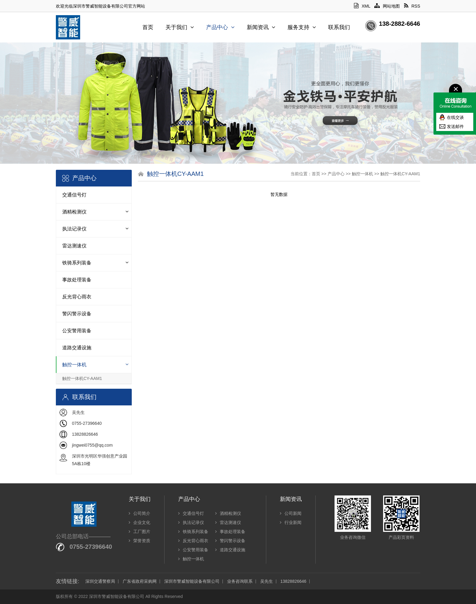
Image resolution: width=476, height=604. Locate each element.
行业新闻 (290, 522)
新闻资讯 (261, 27)
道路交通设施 (76, 347)
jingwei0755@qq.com (92, 445)
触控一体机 (74, 364)
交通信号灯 (74, 194)
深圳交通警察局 (100, 581)
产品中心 (220, 27)
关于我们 (179, 27)
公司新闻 (290, 513)
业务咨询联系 (240, 581)
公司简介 (139, 513)
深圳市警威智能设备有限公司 (191, 581)
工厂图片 (139, 531)
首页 (147, 27)
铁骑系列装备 (76, 262)
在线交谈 (455, 117)
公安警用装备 (76, 330)
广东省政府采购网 (140, 581)
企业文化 (139, 522)
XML (362, 6)
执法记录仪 (74, 228)
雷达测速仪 (74, 245)
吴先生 (266, 581)
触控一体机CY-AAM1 (82, 378)
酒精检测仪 (74, 211)
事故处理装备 (76, 279)
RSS (412, 6)
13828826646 (293, 581)
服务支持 (301, 27)
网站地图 (387, 6)
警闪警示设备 (76, 313)
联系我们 (339, 27)
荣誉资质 (139, 540)
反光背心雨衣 (76, 296)
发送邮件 (455, 126)
